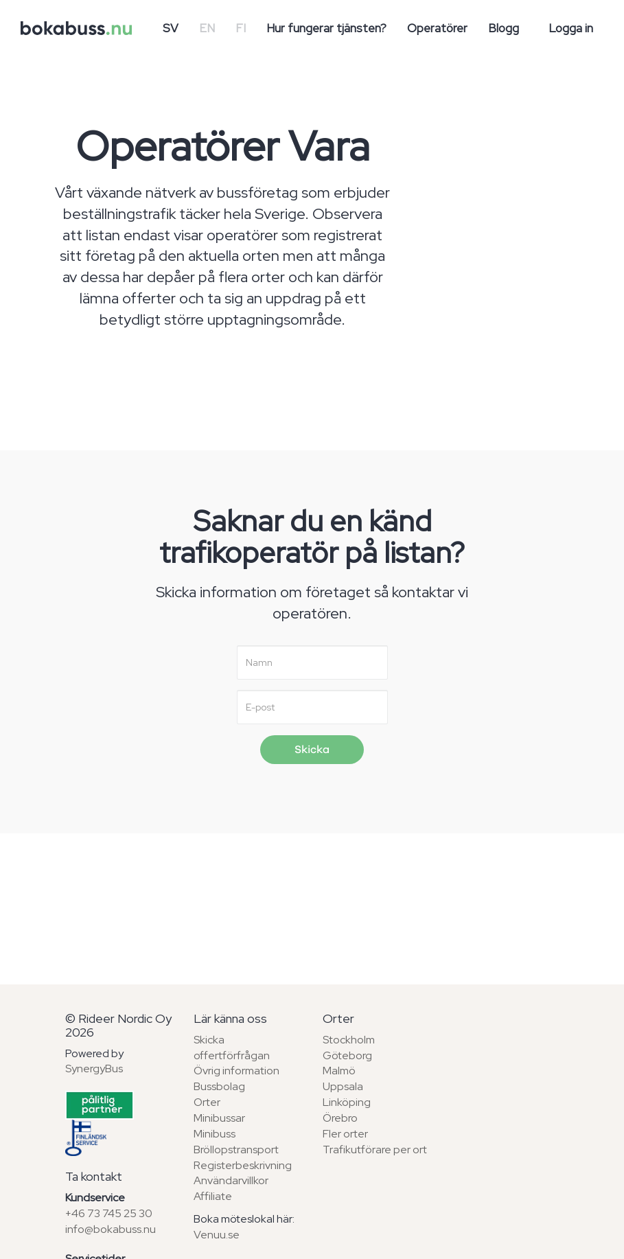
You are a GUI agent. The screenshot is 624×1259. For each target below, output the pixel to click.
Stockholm (349, 1039)
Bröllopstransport (236, 1149)
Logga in (570, 28)
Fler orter (345, 1134)
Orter (207, 1102)
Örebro (340, 1118)
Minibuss (214, 1134)
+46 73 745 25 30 (108, 1213)
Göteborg (347, 1055)
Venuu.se (217, 1234)
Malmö (339, 1070)
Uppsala (343, 1086)
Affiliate (213, 1196)
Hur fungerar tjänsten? (326, 28)
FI (240, 28)
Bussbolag (219, 1086)
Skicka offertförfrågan (232, 1047)
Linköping (347, 1102)
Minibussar (219, 1118)
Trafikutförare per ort (375, 1149)
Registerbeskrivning (243, 1165)
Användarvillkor (231, 1180)
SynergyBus (94, 1068)
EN (207, 28)
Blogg (503, 28)
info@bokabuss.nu (110, 1229)
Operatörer (437, 28)
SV (170, 28)
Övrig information (236, 1070)
